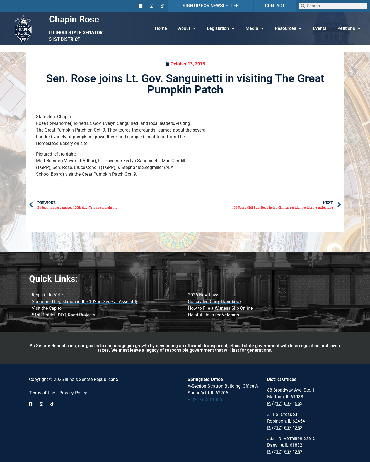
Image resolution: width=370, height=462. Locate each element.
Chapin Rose (74, 19)
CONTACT (275, 5)
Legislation (220, 28)
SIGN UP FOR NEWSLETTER (211, 5)
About (187, 28)
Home (161, 28)
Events (319, 28)
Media (255, 28)
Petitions (349, 28)
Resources (288, 28)
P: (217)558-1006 (205, 399)
